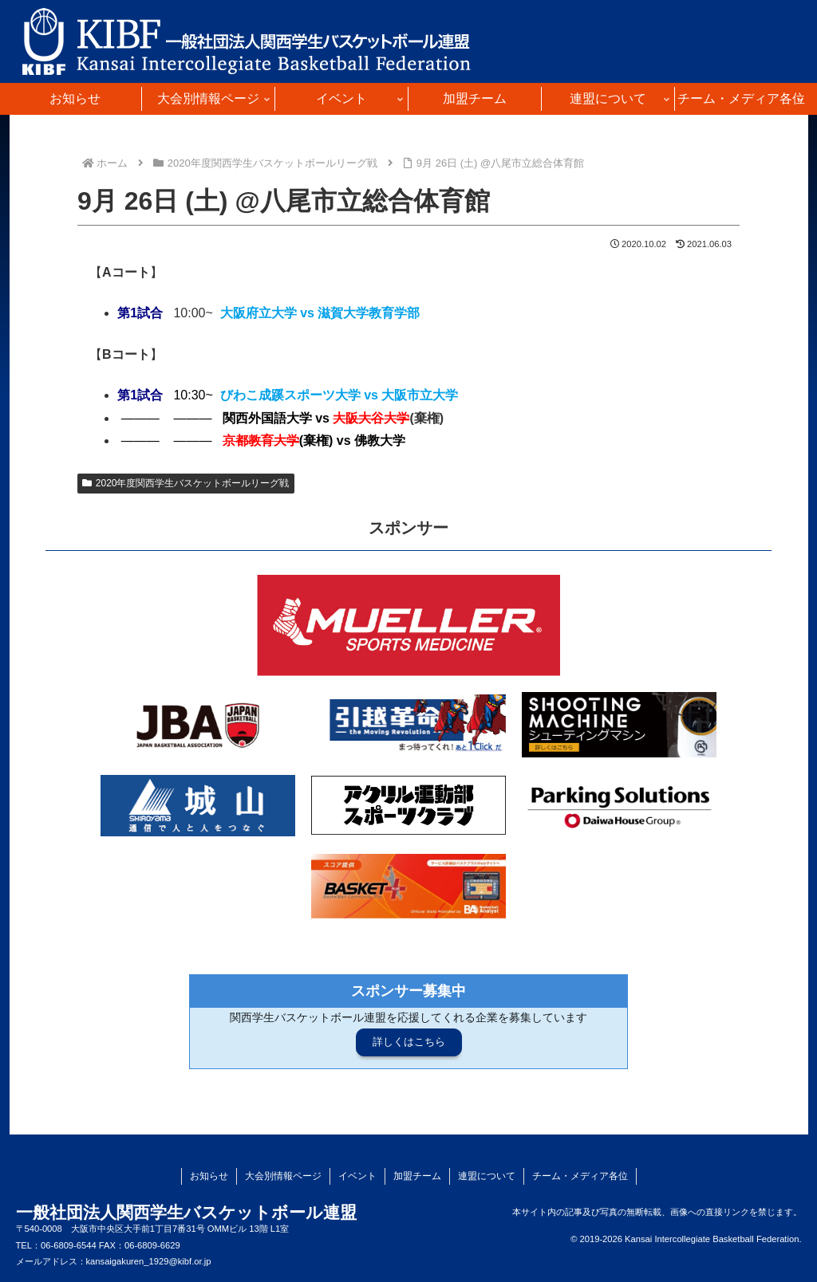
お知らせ (209, 1176)
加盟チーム (417, 1176)
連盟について (486, 1176)
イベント (357, 1176)
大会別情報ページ (283, 1176)
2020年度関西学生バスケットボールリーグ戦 (186, 483)
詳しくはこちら (409, 1042)
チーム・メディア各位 (580, 1176)
